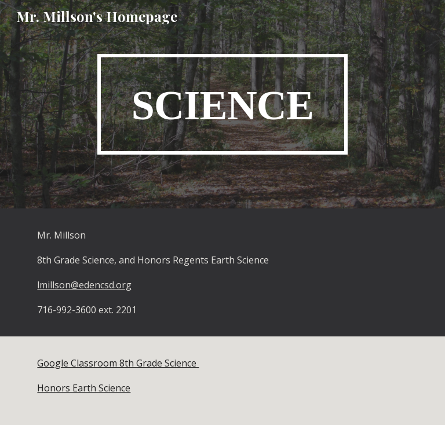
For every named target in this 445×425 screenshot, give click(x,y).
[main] (222, 104)
